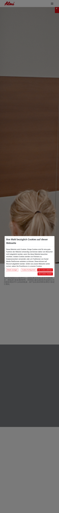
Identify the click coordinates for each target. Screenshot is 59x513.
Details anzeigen (12, 270)
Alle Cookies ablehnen (45, 270)
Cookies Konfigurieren (29, 270)
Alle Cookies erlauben (45, 274)
